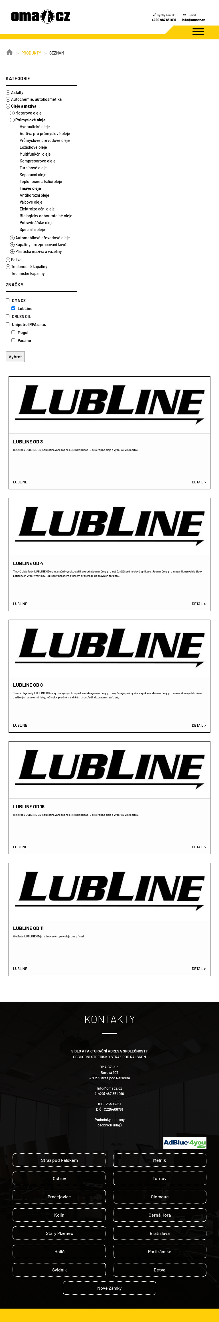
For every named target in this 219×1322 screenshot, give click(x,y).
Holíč (59, 1251)
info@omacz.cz (193, 20)
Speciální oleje (32, 229)
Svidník (59, 1269)
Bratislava (160, 1233)
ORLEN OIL (18, 316)
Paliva (16, 259)
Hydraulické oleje (35, 126)
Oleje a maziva (23, 106)
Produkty (31, 53)
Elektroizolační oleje (37, 208)
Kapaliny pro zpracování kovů (40, 244)
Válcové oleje (31, 202)
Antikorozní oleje (34, 195)
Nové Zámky (109, 1288)
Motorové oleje (28, 112)
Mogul (19, 332)
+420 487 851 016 (164, 20)
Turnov (160, 1178)
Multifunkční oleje (35, 154)
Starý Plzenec (59, 1233)
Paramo (21, 340)
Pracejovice (59, 1196)
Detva (159, 1269)
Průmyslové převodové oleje (45, 140)
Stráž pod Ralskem (59, 1160)
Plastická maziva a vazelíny (38, 251)
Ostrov (59, 1178)
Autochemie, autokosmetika (36, 99)
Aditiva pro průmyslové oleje (45, 133)
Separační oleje (33, 174)
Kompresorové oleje (38, 160)
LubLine (22, 308)
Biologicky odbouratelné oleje (46, 215)
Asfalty (17, 92)
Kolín (59, 1214)
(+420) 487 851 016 (109, 1093)
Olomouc (160, 1196)
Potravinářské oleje (37, 222)
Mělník (159, 1160)
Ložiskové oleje (33, 147)
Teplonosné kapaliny (29, 266)
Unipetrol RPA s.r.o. (26, 324)
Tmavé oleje (30, 188)
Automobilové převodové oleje (42, 237)
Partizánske (159, 1251)
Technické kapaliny (28, 273)
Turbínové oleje (33, 167)
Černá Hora (160, 1214)
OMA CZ (16, 300)
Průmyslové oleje (30, 119)
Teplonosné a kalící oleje (41, 181)
